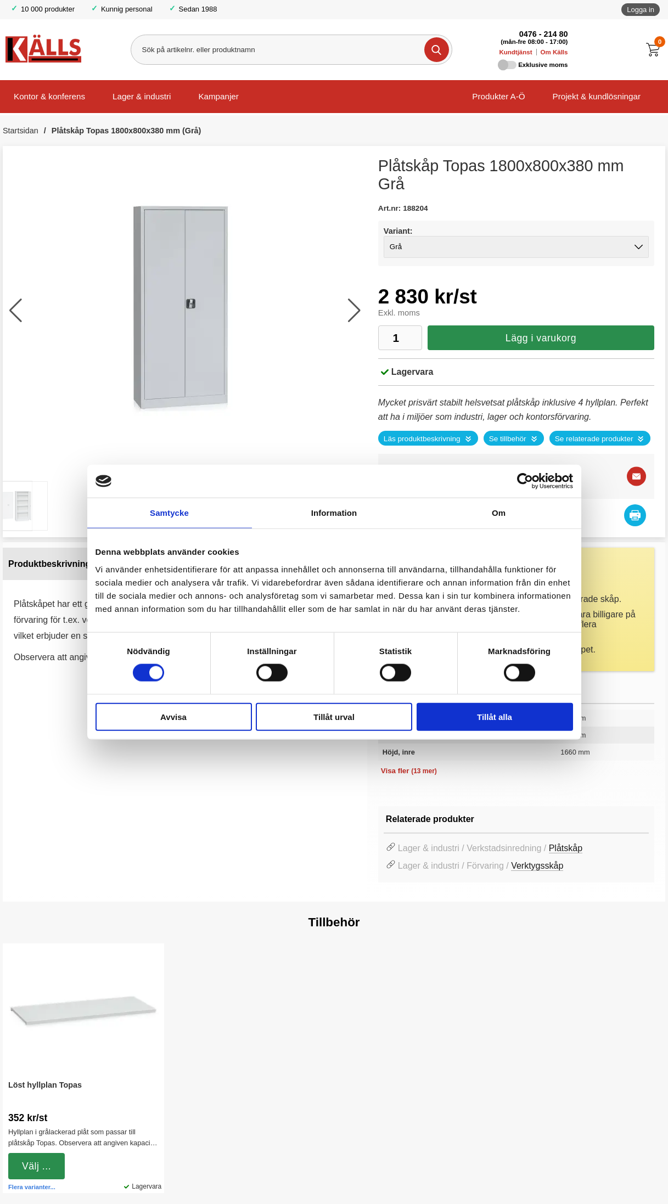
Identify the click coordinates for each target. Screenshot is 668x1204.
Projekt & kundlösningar (597, 96)
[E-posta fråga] (636, 476)
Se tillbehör (507, 439)
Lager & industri (142, 96)
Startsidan (20, 130)
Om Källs (554, 52)
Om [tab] (499, 512)
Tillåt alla (494, 716)
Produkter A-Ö (498, 96)
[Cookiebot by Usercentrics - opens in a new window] (525, 481)
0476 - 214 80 (543, 34)
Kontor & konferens (49, 96)
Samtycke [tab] (169, 512)
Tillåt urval (334, 716)
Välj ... (36, 1166)
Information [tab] (334, 512)
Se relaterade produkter (594, 439)
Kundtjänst (515, 52)
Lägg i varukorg (541, 338)
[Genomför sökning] (436, 49)
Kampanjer (218, 96)
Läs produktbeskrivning (422, 439)
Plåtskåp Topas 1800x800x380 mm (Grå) (126, 130)
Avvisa (173, 716)
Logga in (640, 9)
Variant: (398, 231)
